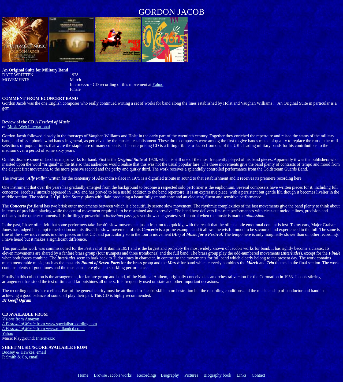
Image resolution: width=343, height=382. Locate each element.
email (41, 352)
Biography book (217, 375)
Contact (258, 375)
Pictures (191, 375)
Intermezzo (45, 338)
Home (83, 375)
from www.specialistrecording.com (49, 324)
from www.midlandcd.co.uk (43, 328)
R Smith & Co (14, 357)
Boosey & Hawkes (18, 352)
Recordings (146, 375)
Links (241, 375)
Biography (170, 375)
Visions (20, 319)
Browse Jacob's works (113, 375)
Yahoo (157, 84)
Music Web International (29, 126)
